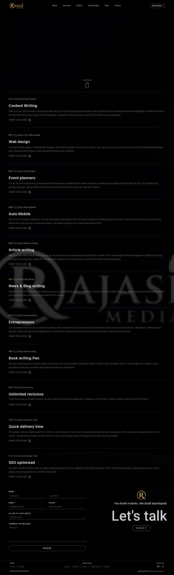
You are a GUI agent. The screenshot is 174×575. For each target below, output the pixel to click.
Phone (52, 503)
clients (79, 5)
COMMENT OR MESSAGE (20, 524)
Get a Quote (157, 5)
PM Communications (157, 571)
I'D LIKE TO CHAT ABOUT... (20, 514)
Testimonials (93, 5)
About (54, 5)
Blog (107, 5)
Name (12, 492)
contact (117, 5)
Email (12, 503)
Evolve (47, 548)
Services (67, 5)
